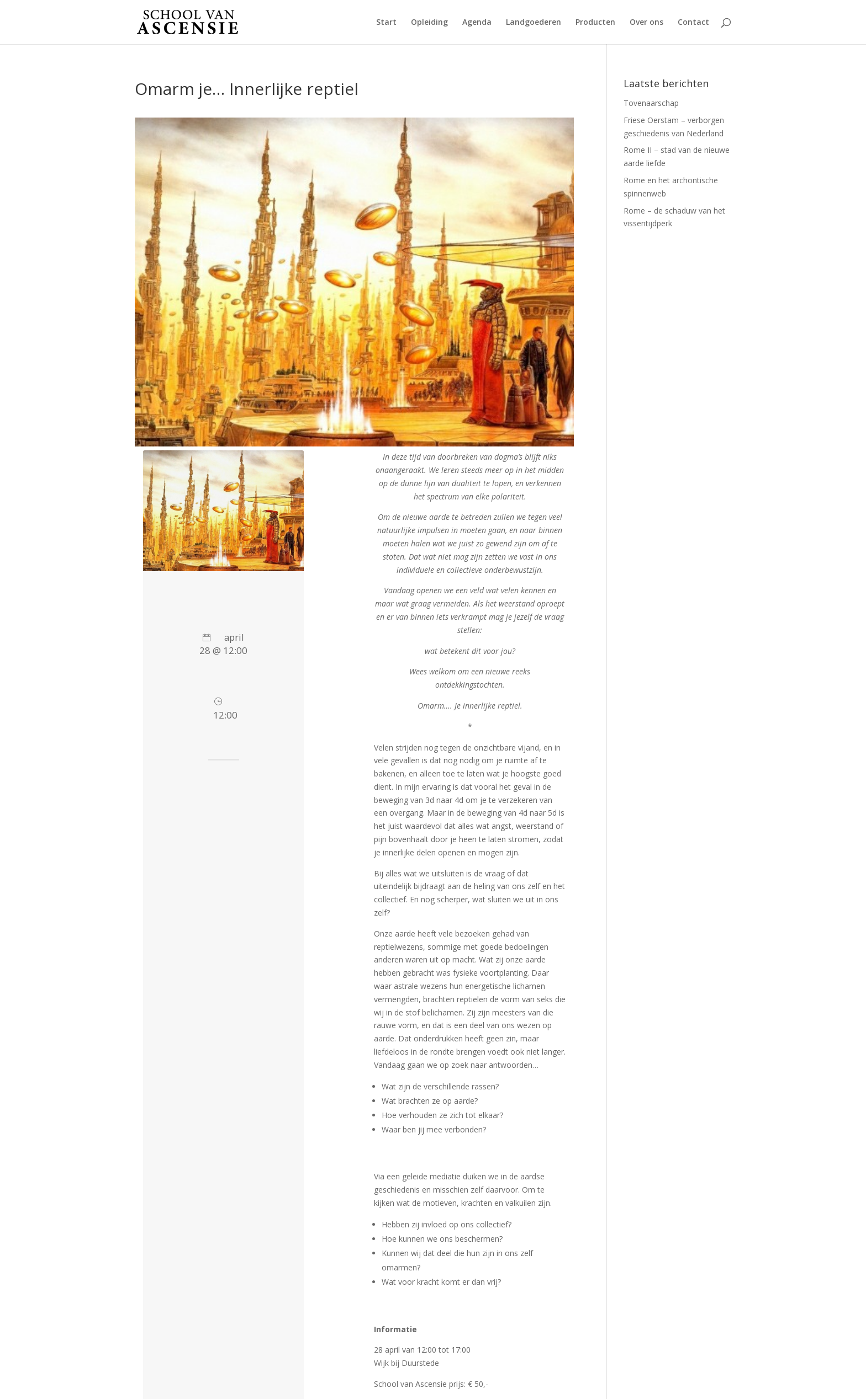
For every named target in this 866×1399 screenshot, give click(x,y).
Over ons (646, 22)
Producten (595, 22)
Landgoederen (533, 22)
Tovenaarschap (651, 103)
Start (386, 22)
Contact (693, 22)
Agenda (477, 22)
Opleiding (429, 22)
